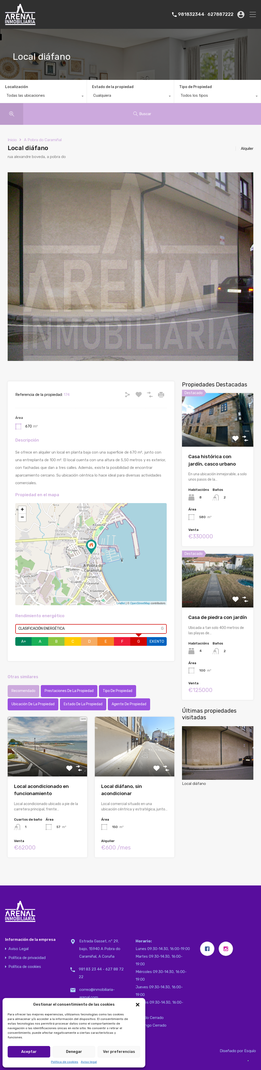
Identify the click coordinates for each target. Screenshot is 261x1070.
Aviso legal (89, 1062)
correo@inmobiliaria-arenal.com (97, 993)
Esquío (250, 1051)
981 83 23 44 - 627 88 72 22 (101, 973)
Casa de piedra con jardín (217, 617)
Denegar (74, 1051)
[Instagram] (227, 948)
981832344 (191, 14)
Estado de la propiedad (113, 87)
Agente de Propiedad (129, 704)
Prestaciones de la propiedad (69, 691)
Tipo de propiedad (117, 691)
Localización (16, 87)
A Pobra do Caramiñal (43, 140)
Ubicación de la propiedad (33, 704)
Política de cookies (64, 1062)
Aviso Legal (18, 949)
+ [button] (22, 510)
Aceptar (29, 1051)
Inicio (12, 140)
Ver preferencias (119, 1051)
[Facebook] (208, 948)
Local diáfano (217, 756)
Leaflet (120, 603)
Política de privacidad (27, 958)
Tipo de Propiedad (195, 87)
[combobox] (43, 97)
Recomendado (23, 691)
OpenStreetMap (140, 603)
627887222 (220, 14)
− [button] (22, 517)
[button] (137, 1004)
